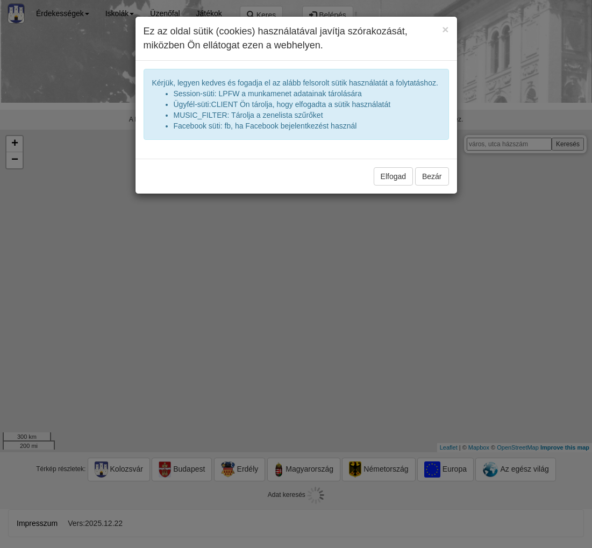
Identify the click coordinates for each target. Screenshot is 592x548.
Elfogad (393, 176)
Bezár (432, 176)
